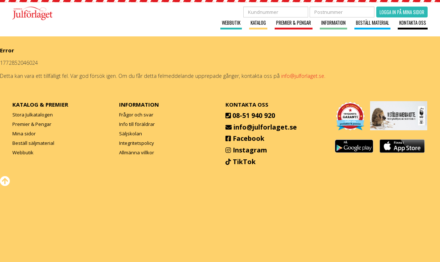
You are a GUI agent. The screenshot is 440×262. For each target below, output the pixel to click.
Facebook (248, 138)
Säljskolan (130, 133)
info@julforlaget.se (265, 127)
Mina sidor (24, 133)
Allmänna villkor (136, 152)
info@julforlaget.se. (303, 75)
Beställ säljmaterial (33, 143)
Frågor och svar (136, 114)
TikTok (244, 161)
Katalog (258, 22)
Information (333, 22)
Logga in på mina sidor (402, 12)
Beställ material (372, 22)
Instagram (250, 150)
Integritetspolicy (136, 143)
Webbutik (231, 22)
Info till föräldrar (137, 124)
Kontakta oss (412, 22)
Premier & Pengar (293, 22)
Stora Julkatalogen (32, 114)
